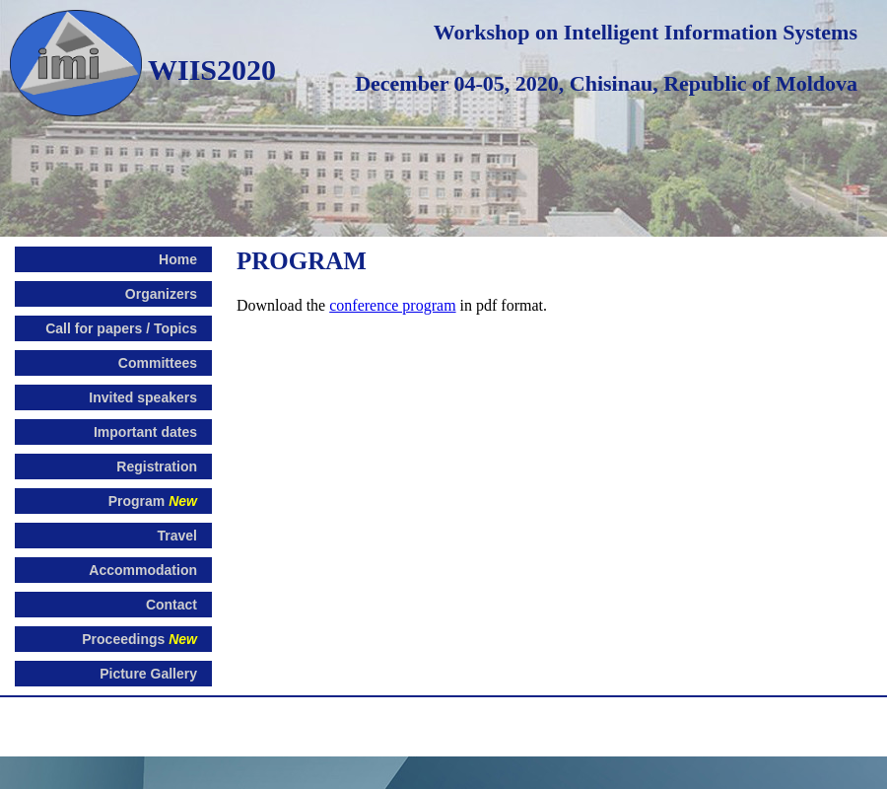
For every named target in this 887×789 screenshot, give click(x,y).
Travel (177, 535)
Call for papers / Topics (121, 328)
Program (152, 501)
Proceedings (139, 639)
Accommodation (143, 570)
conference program (392, 305)
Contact (171, 604)
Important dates (145, 432)
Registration (156, 466)
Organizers (161, 294)
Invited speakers (143, 397)
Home (178, 259)
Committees (157, 363)
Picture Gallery (148, 673)
